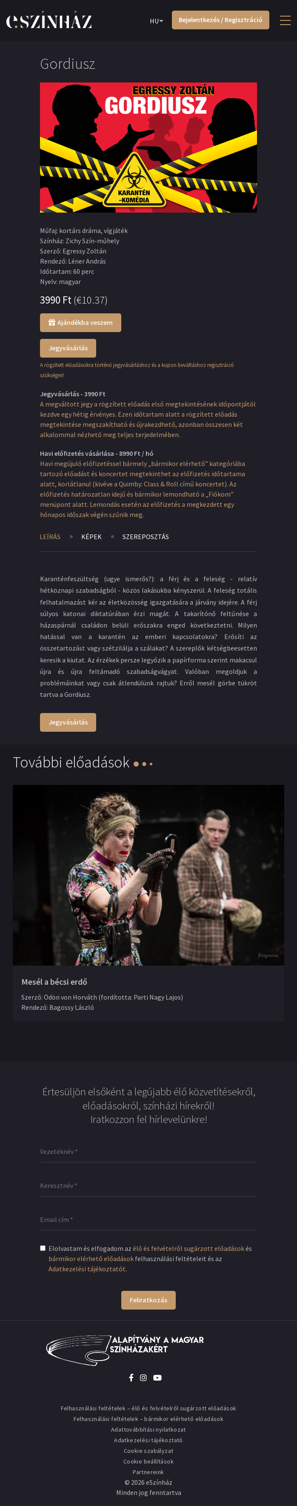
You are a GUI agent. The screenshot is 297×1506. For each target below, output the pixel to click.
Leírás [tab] (50, 536)
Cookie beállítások (148, 1461)
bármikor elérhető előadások (91, 1258)
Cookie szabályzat (149, 1451)
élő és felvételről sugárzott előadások (188, 1248)
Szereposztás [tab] (146, 536)
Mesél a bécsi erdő (54, 981)
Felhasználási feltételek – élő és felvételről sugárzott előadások (149, 1408)
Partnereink (148, 1472)
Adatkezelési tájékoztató (148, 1440)
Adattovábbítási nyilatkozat (148, 1429)
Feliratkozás (148, 1300)
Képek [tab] (91, 536)
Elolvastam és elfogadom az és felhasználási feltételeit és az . (150, 1258)
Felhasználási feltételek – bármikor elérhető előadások (149, 1419)
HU (154, 21)
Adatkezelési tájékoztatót (87, 1268)
